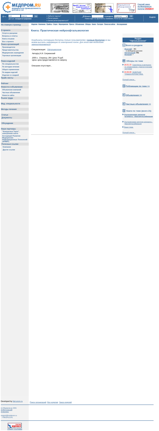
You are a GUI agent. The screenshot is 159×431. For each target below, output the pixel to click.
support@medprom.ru (9, 415)
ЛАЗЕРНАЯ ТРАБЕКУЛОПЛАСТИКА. (134, 73)
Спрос (55, 24)
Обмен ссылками (14, 428)
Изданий (128, 54)
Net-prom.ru (18, 401)
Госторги (100, 24)
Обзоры (88, 24)
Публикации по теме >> (138, 86)
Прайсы (49, 24)
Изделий (128, 49)
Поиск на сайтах (110, 24)
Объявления (79, 24)
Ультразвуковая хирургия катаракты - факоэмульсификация (138, 123)
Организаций (130, 53)
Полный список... (129, 80)
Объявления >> (134, 95)
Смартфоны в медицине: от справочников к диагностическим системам (138, 67)
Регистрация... (53, 18)
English (152, 17)
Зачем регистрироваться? (58, 20)
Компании (42, 24)
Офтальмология (54, 49)
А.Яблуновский (6, 410)
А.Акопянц (5, 412)
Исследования (121, 24)
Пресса (71, 24)
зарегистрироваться (41, 44)
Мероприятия (63, 24)
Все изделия (52, 402)
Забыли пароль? (54, 16)
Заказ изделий (65, 402)
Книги (94, 24)
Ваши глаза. (129, 127)
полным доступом (96, 40)
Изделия (34, 24)
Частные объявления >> (138, 104)
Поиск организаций (38, 402)
